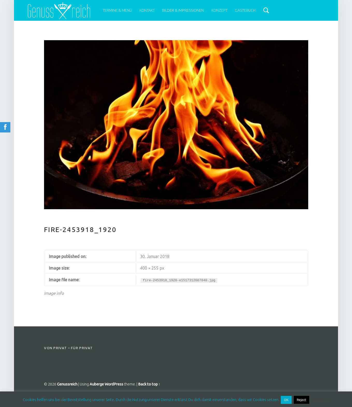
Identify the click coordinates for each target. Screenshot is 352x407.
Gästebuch (245, 10)
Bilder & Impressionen (183, 10)
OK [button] (286, 400)
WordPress (114, 384)
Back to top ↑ (149, 384)
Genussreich (67, 384)
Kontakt (147, 10)
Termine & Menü (117, 10)
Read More (319, 399)
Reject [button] (301, 400)
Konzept (219, 10)
